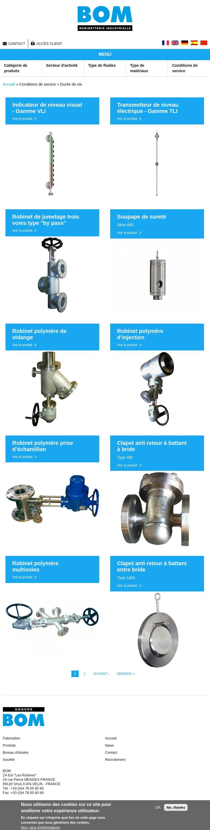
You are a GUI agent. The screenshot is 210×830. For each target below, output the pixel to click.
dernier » (126, 674)
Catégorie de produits (15, 68)
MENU (104, 54)
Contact (16, 44)
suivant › (101, 674)
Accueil (9, 84)
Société (8, 760)
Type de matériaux (139, 68)
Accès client (49, 44)
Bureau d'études (15, 752)
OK (158, 808)
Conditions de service (184, 68)
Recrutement (115, 760)
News (109, 745)
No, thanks (176, 808)
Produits (9, 745)
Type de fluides (102, 65)
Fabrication (11, 738)
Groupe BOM (24, 717)
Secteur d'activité (62, 65)
